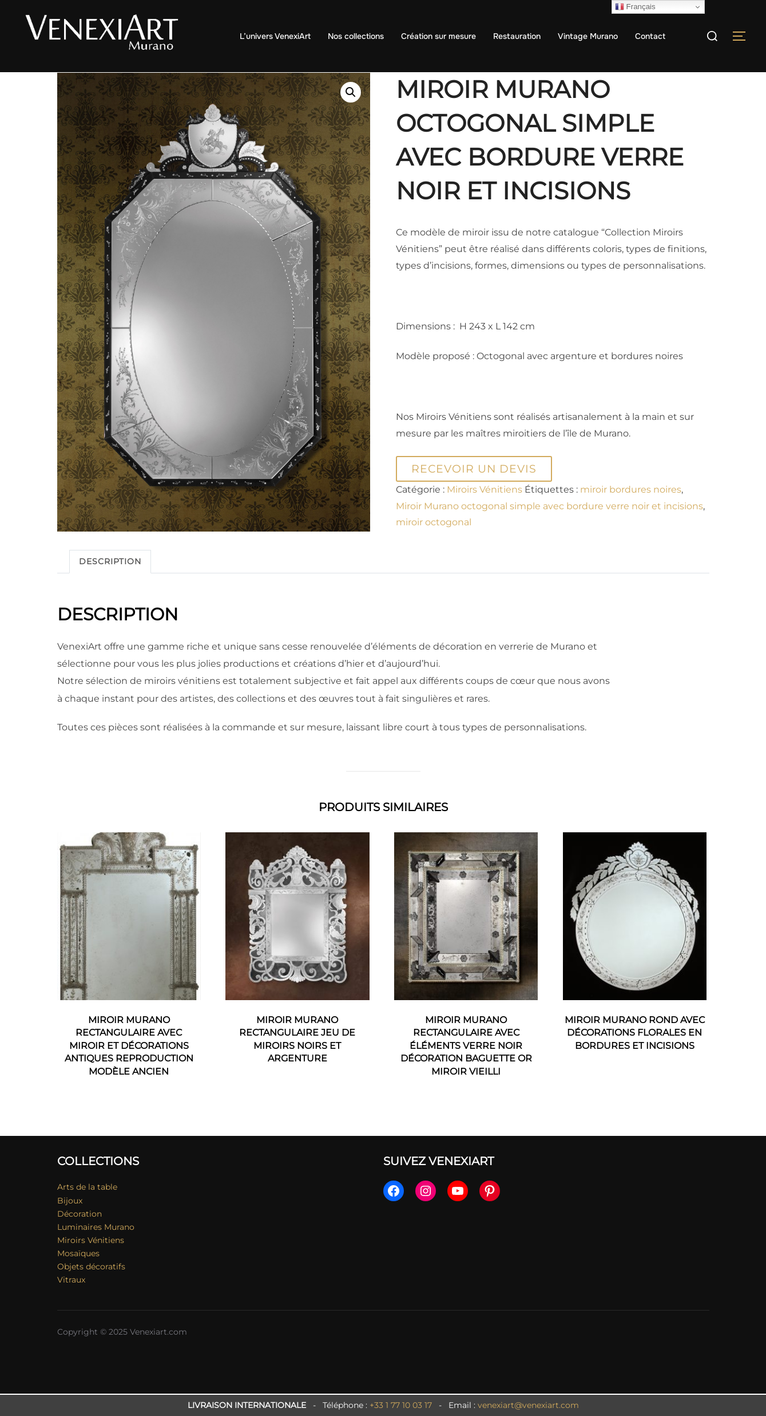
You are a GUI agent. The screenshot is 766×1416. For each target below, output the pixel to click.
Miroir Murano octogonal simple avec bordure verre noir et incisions (549, 528)
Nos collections (356, 36)
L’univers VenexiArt (275, 36)
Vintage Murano (588, 36)
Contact (650, 36)
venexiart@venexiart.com (528, 1405)
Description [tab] (110, 584)
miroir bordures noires (630, 512)
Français (635, 6)
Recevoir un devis (474, 491)
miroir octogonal (433, 545)
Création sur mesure (438, 36)
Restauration (517, 36)
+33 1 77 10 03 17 (401, 1405)
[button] (350, 115)
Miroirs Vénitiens (130, 79)
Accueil (72, 79)
